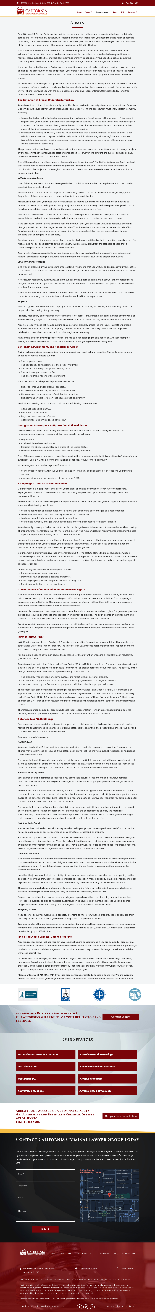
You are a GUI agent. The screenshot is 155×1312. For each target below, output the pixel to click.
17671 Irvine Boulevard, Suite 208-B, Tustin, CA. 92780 (45, 3)
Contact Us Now (120, 1016)
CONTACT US (128, 1253)
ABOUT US (66, 1253)
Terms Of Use (127, 1306)
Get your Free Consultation (121, 1116)
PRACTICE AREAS (83, 1253)
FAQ (115, 1253)
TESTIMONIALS (102, 1253)
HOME (54, 1253)
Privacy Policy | (114, 1306)
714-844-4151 (132, 3)
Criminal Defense (50, 936)
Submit (45, 1229)
